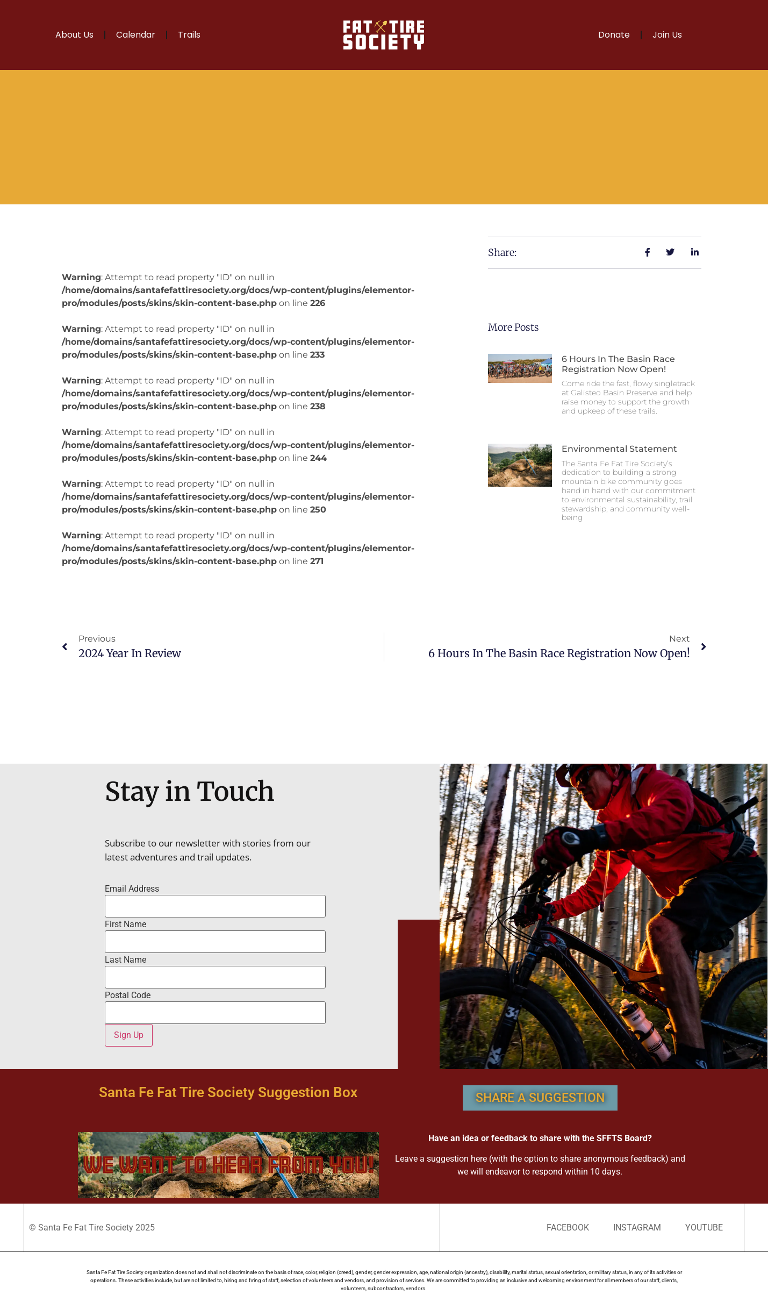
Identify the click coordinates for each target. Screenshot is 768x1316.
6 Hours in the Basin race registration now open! (618, 364)
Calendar (135, 35)
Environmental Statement (619, 449)
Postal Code (127, 995)
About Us (74, 35)
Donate (614, 35)
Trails (189, 35)
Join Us (667, 35)
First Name (125, 924)
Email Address (132, 889)
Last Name (125, 960)
